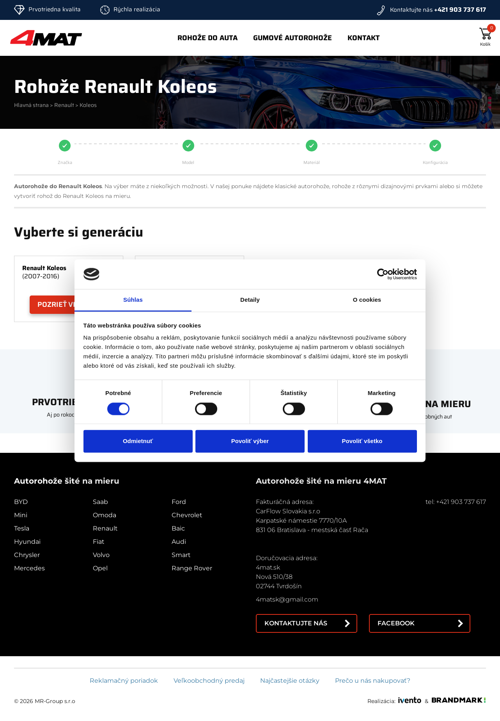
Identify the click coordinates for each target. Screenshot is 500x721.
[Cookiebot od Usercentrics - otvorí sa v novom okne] (383, 274)
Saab (100, 502)
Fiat (99, 541)
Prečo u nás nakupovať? (372, 680)
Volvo (101, 555)
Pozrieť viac (60, 304)
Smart (181, 555)
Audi (179, 541)
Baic (178, 528)
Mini (20, 515)
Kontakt (364, 37)
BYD (21, 502)
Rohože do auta (207, 37)
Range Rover (192, 568)
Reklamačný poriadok (124, 680)
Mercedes (29, 568)
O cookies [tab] (367, 300)
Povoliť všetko (362, 441)
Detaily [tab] (250, 300)
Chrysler (27, 555)
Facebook (396, 623)
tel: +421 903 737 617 (456, 502)
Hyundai (27, 541)
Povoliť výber (250, 441)
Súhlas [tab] (133, 300)
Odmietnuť (138, 441)
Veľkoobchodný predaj (209, 680)
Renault (64, 105)
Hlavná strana (31, 105)
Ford (179, 502)
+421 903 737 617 (460, 9)
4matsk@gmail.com (287, 599)
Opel (100, 568)
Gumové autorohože (292, 37)
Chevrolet (187, 515)
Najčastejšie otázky (289, 680)
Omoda (104, 515)
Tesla (21, 528)
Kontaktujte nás (295, 623)
